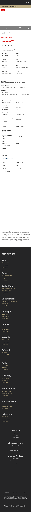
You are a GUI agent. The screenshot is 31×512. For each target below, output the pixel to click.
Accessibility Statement (13, 506)
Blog (15, 463)
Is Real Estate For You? (15, 450)
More (27, 2)
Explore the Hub (15, 445)
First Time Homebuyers (15, 460)
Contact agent (5, 28)
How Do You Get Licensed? (15, 448)
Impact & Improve (15, 437)
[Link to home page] (2, 2)
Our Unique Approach (15, 433)
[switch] (20, 28)
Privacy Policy (20, 505)
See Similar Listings (8, 50)
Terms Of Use (9, 505)
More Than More (15, 435)
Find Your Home (15, 458)
